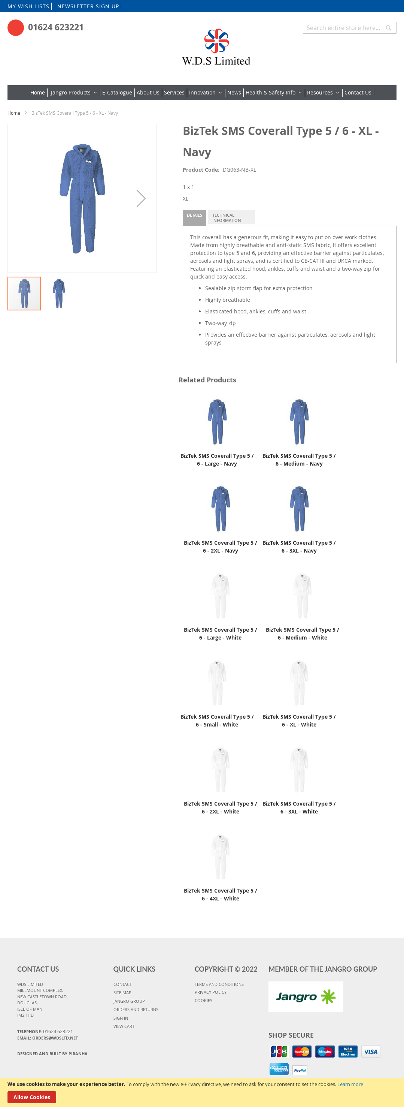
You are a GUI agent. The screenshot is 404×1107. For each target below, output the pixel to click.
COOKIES (203, 1000)
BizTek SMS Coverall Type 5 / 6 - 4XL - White (220, 894)
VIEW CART (123, 1026)
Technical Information (226, 217)
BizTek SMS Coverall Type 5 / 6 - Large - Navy (217, 459)
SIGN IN (120, 1018)
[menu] (202, 92)
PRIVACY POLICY (211, 992)
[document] (202, 1092)
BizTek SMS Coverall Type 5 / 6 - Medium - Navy (299, 459)
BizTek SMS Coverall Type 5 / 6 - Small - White (217, 720)
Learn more (350, 1084)
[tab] (194, 218)
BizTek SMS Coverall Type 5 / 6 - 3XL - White (299, 807)
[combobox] (350, 28)
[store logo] (215, 44)
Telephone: (45, 1031)
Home (13, 113)
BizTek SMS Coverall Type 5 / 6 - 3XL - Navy (299, 546)
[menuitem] (39, 92)
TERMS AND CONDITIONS (219, 984)
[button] (141, 198)
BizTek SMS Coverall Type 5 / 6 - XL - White (299, 720)
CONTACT (122, 984)
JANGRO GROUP (129, 1001)
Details (194, 215)
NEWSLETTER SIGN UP (88, 6)
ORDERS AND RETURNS (135, 1009)
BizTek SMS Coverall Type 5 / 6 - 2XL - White (220, 807)
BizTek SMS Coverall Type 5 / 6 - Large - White (220, 633)
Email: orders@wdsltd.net (47, 1038)
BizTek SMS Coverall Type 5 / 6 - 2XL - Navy (220, 546)
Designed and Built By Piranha (52, 1053)
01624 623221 (56, 27)
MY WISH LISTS (28, 6)
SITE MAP (122, 992)
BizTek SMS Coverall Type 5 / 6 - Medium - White (302, 633)
